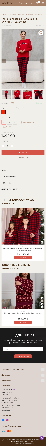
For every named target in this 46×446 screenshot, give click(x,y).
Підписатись (23, 356)
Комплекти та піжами (25, 14)
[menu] (42, 3)
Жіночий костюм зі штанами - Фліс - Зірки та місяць (23, 313)
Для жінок (12, 14)
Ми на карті (6, 411)
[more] (42, 369)
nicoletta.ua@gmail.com (10, 398)
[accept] (3, 439)
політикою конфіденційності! (23, 443)
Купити (23, 152)
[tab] (23, 171)
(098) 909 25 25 (7, 390)
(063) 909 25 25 (7, 394)
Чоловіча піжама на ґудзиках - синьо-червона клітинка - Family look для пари (23, 249)
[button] (42, 236)
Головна (4, 14)
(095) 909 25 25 (7, 392)
